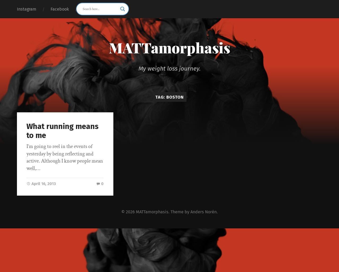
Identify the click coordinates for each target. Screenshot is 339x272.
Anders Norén (203, 211)
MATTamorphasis (169, 47)
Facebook (60, 9)
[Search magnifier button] (122, 9)
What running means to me (62, 131)
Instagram (26, 9)
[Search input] (100, 9)
